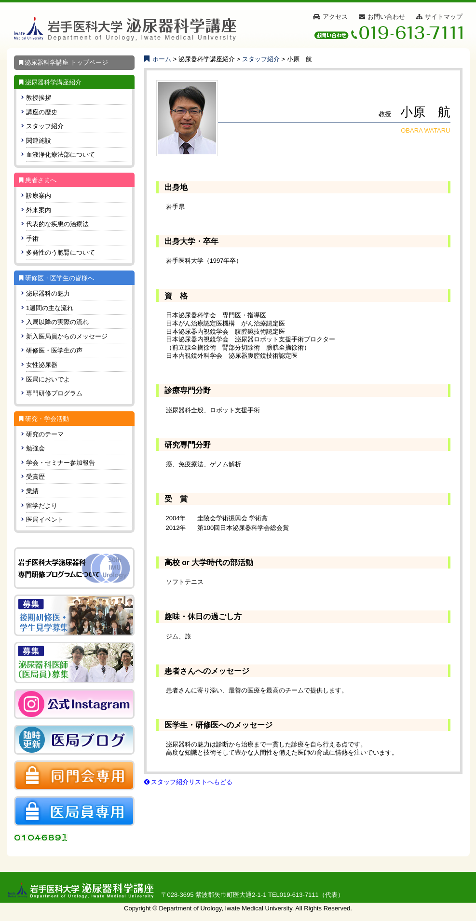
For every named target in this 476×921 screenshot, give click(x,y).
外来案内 (38, 210)
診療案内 (38, 195)
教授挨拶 (38, 97)
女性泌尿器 (41, 364)
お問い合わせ (386, 16)
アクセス (335, 16)
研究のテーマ (45, 434)
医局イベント (45, 519)
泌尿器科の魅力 (48, 293)
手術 (32, 238)
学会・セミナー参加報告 (60, 462)
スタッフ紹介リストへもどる (188, 782)
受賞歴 (35, 476)
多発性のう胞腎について (60, 252)
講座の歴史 (41, 112)
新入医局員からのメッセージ (67, 336)
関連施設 (38, 140)
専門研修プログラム (54, 393)
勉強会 (35, 448)
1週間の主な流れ (49, 308)
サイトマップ (443, 16)
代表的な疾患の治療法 (57, 224)
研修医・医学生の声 (54, 350)
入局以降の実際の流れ (57, 321)
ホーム (158, 59)
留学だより (41, 505)
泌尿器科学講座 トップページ (61, 62)
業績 (32, 491)
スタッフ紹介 (45, 126)
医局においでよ (48, 379)
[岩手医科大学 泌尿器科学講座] (125, 29)
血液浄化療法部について (60, 154)
